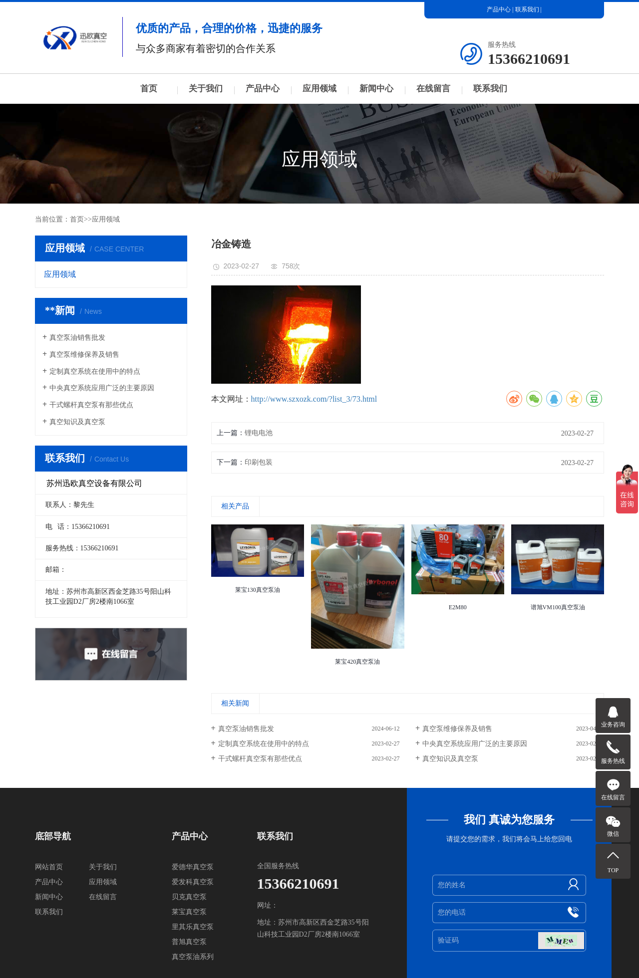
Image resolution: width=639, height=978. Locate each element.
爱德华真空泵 (193, 867)
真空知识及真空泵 (77, 422)
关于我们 (206, 88)
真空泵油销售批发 (77, 337)
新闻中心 (376, 88)
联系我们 (527, 9)
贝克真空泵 (189, 897)
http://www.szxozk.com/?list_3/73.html (314, 399)
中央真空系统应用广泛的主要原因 (101, 388)
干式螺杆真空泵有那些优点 (91, 405)
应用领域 (319, 88)
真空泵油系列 (193, 957)
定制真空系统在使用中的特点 (94, 371)
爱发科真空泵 (193, 882)
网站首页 (49, 867)
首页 (148, 88)
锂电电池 (259, 433)
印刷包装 (259, 462)
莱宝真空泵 (189, 912)
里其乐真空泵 (193, 927)
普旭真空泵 (189, 942)
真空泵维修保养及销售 (84, 354)
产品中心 (499, 9)
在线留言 (433, 88)
